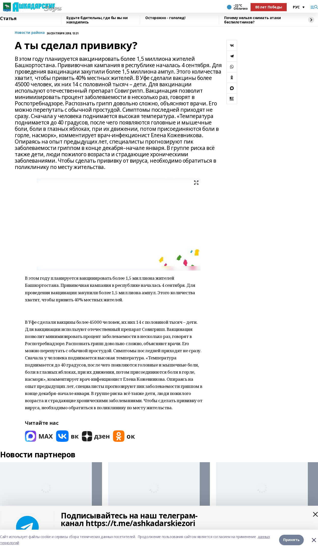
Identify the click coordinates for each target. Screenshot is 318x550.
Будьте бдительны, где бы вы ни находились (96, 20)
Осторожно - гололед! (165, 18)
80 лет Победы (268, 7)
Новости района (30, 33)
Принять (291, 539)
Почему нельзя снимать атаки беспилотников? (252, 20)
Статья (8, 18)
